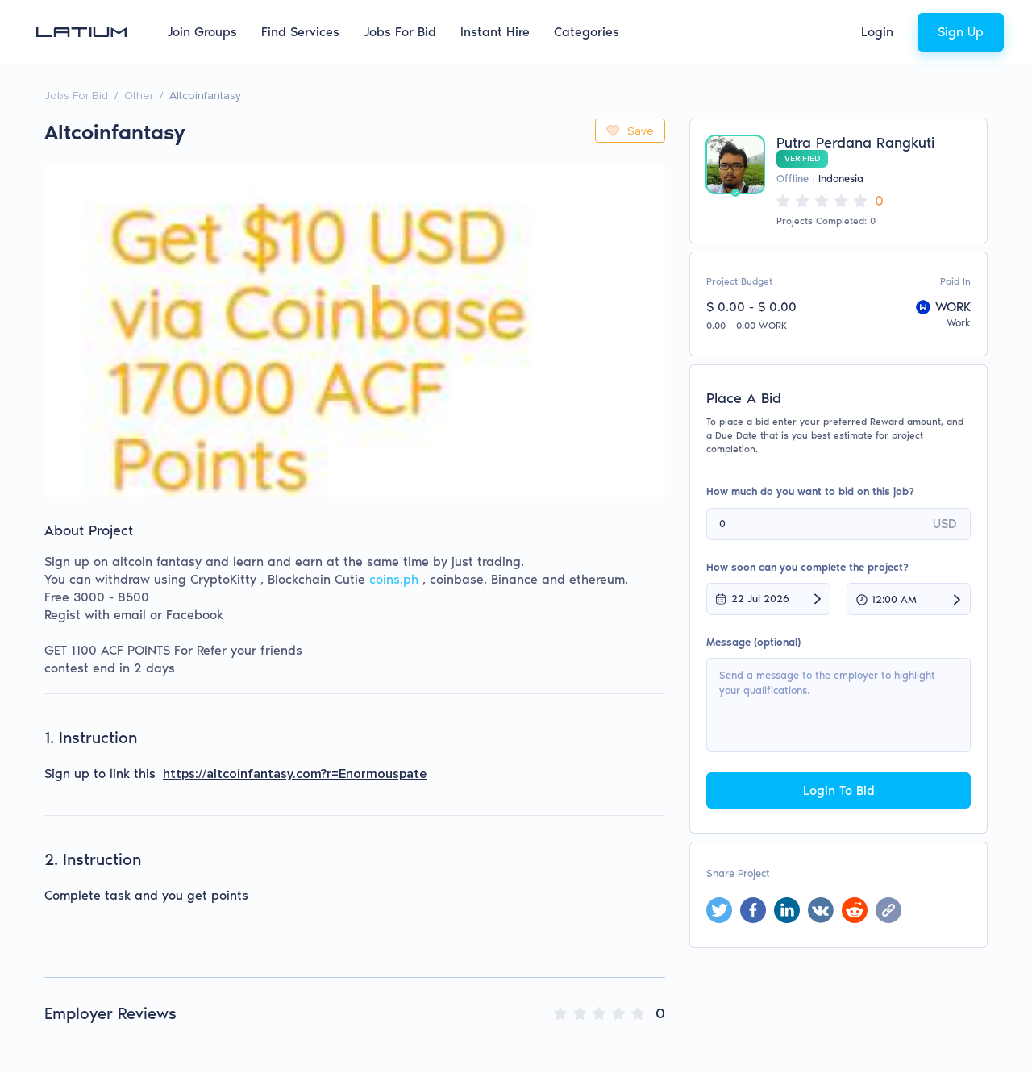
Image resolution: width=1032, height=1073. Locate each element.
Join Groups (202, 32)
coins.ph (393, 579)
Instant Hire (495, 32)
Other (138, 95)
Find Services (300, 32)
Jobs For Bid (400, 32)
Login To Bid (839, 790)
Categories (586, 32)
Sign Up (961, 32)
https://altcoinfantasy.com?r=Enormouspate (295, 774)
